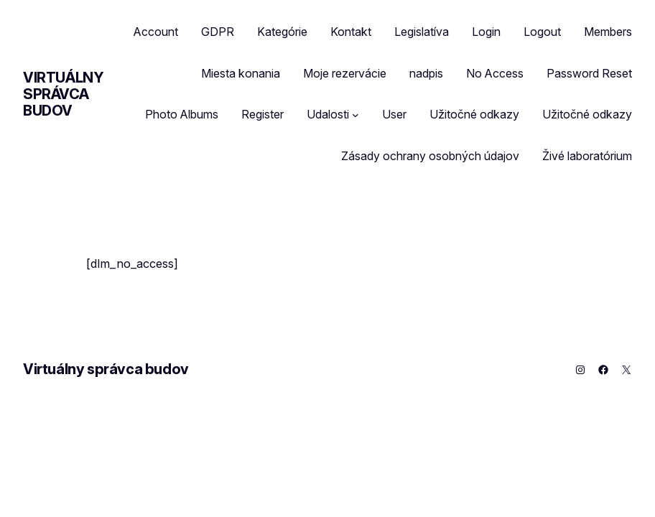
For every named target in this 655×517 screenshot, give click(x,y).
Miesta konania (240, 73)
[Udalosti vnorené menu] (355, 114)
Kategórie (282, 31)
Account (156, 31)
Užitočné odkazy (474, 114)
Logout (542, 31)
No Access (495, 73)
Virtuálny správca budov (63, 94)
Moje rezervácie (344, 73)
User (394, 114)
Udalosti (328, 114)
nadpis (426, 73)
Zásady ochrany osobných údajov (430, 156)
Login (486, 31)
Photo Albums (181, 114)
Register (262, 114)
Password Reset (589, 73)
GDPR (217, 31)
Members (608, 31)
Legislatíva (421, 31)
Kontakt (350, 31)
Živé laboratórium (587, 156)
